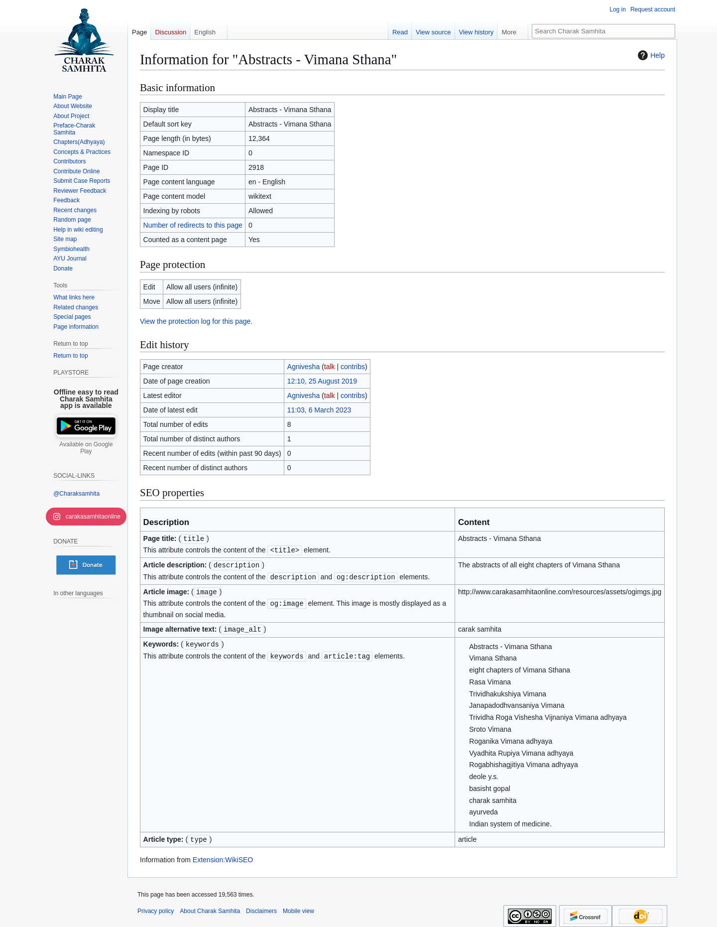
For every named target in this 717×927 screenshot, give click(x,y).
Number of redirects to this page (192, 225)
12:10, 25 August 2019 (322, 381)
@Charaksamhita (76, 493)
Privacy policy (155, 907)
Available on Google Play (86, 448)
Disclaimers (261, 907)
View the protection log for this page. (196, 321)
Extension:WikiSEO (223, 856)
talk (329, 367)
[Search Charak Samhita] (603, 31)
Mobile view (298, 907)
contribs (353, 367)
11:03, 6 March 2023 (319, 410)
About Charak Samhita (210, 907)
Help (650, 55)
